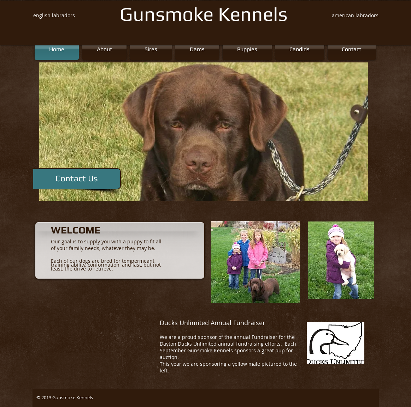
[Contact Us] (77, 178)
